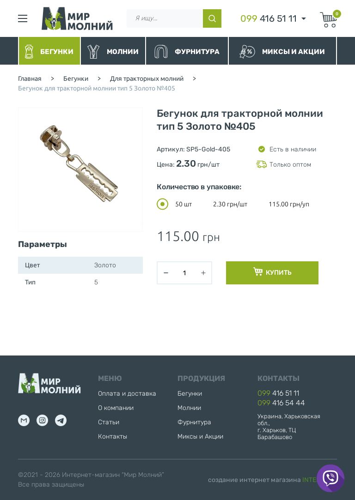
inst (42, 420)
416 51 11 (268, 18)
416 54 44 (281, 402)
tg (61, 420)
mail (24, 420)
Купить (272, 272)
